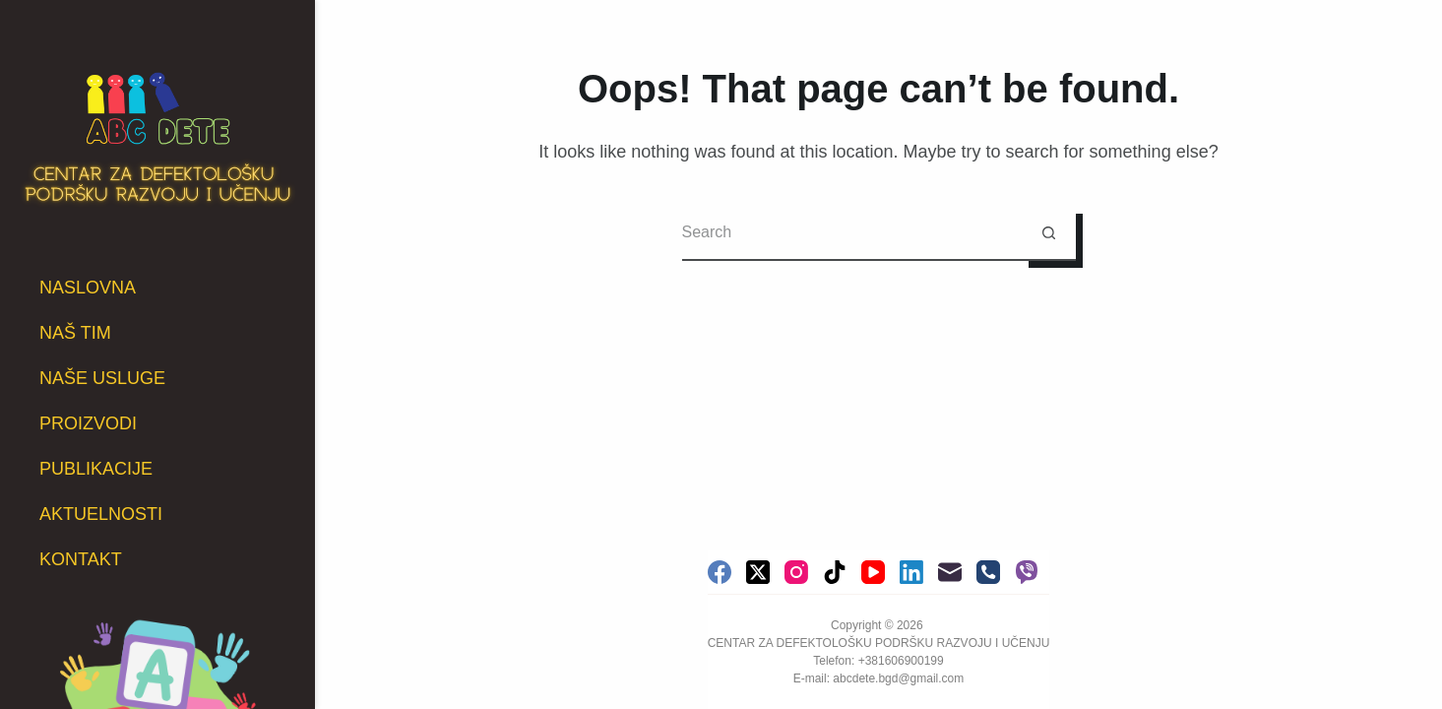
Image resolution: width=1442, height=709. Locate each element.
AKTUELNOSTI (100, 514)
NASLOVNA (87, 287)
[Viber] (1026, 572)
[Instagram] (796, 572)
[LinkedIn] (911, 572)
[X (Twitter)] (758, 572)
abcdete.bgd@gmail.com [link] (898, 678)
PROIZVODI (88, 423)
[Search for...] (852, 234)
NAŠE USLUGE (102, 378)
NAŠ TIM (75, 333)
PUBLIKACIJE (96, 469)
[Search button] (1049, 234)
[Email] (950, 572)
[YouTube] (873, 572)
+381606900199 (901, 661)
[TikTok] (834, 572)
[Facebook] (719, 572)
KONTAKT (80, 559)
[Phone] (988, 572)
